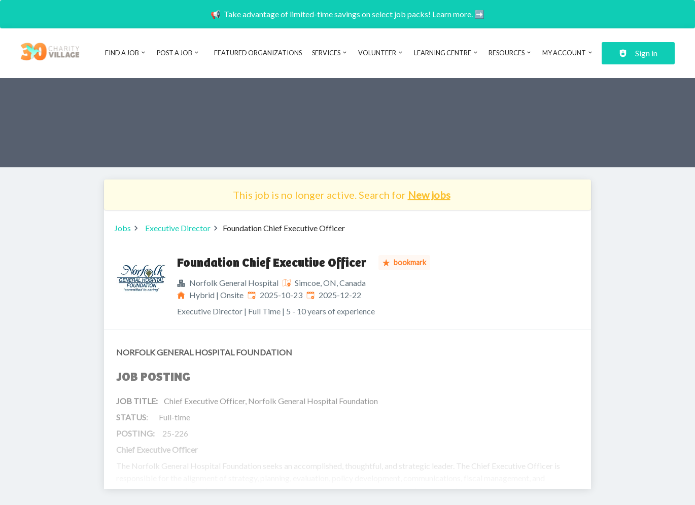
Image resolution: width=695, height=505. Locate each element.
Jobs (122, 228)
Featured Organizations (258, 53)
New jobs (429, 195)
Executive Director (178, 228)
